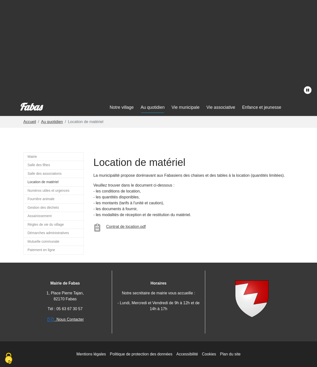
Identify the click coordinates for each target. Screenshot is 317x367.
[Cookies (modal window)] (8, 358)
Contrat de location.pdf (126, 226)
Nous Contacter (65, 319)
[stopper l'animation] (307, 90)
